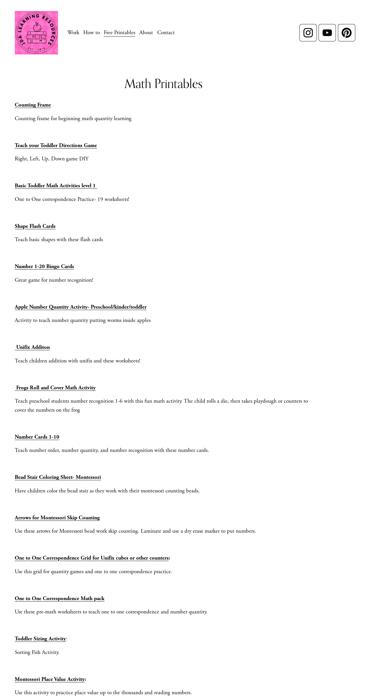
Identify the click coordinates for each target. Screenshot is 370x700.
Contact (166, 32)
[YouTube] (327, 32)
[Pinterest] (346, 32)
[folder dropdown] (73, 33)
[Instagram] (308, 32)
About (146, 32)
